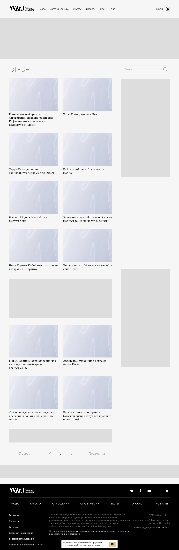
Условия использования (21, 539)
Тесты (115, 504)
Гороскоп (137, 504)
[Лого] (21, 9)
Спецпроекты (16, 521)
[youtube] (149, 491)
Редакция (14, 515)
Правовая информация (21, 533)
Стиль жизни (90, 504)
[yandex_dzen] (158, 491)
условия (97, 545)
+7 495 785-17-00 (161, 527)
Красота (35, 504)
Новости (162, 504)
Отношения (60, 504)
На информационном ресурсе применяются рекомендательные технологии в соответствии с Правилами (89, 532)
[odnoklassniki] (140, 491)
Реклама (13, 527)
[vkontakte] (131, 491)
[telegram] (167, 491)
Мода (15, 504)
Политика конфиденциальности (26, 544)
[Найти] (165, 69)
